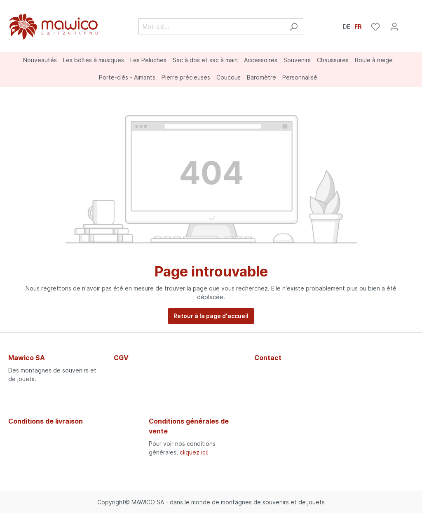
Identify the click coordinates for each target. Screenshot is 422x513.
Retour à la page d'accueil (211, 315)
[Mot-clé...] (211, 26)
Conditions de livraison (45, 421)
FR (358, 26)
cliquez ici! (194, 452)
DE (346, 26)
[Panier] (409, 24)
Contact (267, 358)
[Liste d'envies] (375, 27)
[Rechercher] (293, 26)
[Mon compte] (394, 27)
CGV (121, 358)
